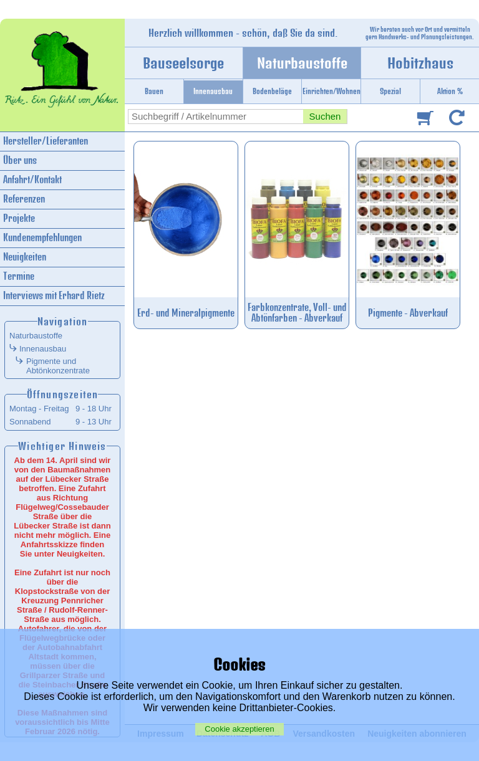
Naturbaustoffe (302, 63)
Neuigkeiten (24, 257)
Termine (18, 276)
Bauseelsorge (183, 63)
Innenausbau (213, 91)
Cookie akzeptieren (239, 729)
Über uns (20, 160)
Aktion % (450, 91)
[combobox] (215, 116)
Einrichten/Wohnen (331, 91)
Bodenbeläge (272, 91)
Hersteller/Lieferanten (45, 141)
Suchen (325, 116)
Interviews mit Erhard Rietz (54, 295)
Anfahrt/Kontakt (32, 180)
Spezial (390, 91)
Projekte (19, 218)
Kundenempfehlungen (42, 237)
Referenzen (24, 199)
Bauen (154, 91)
